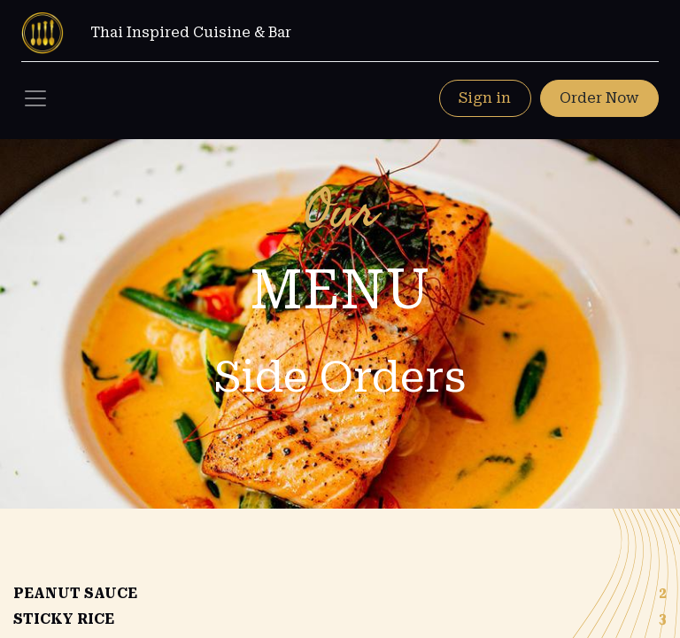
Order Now (599, 97)
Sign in (485, 97)
